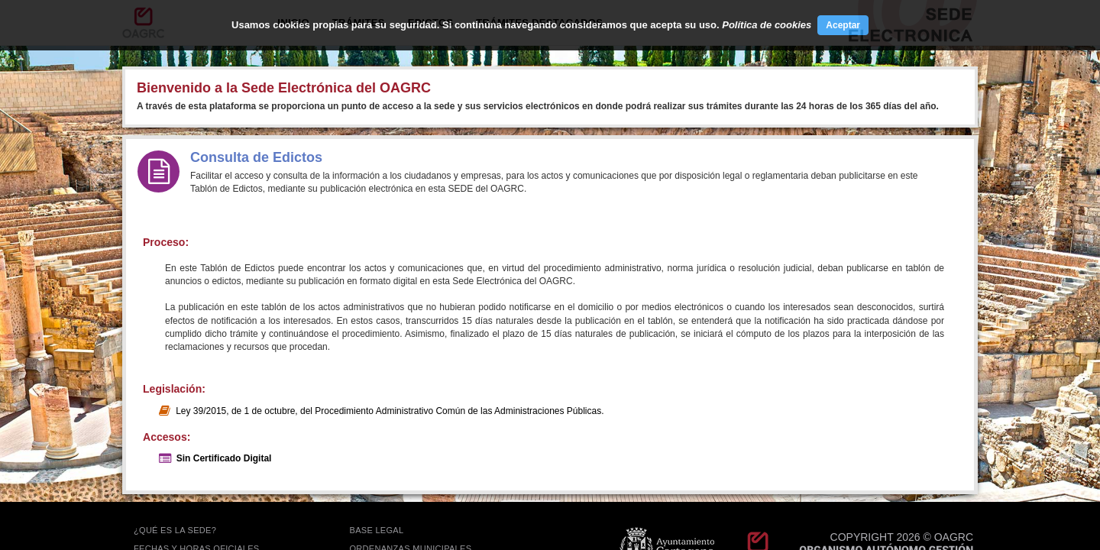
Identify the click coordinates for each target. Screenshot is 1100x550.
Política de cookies (766, 25)
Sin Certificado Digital (224, 458)
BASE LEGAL (377, 530)
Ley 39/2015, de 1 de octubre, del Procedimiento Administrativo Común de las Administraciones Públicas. (389, 411)
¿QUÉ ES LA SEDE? (175, 530)
